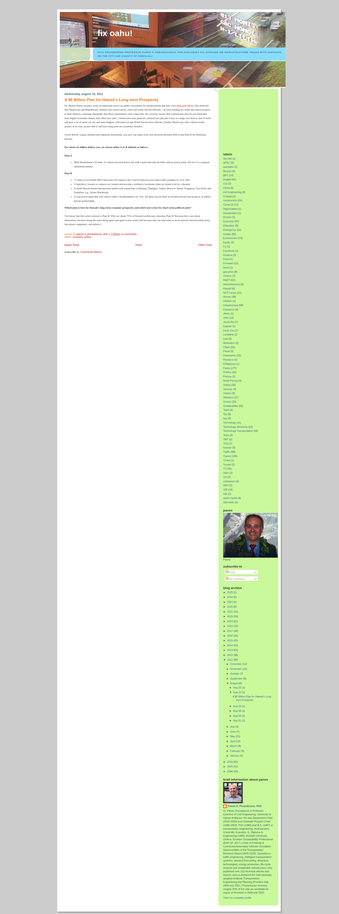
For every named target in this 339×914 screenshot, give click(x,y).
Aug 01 (237, 720)
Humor (227, 296)
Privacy (227, 376)
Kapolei (227, 326)
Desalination (230, 213)
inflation (227, 301)
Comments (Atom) (91, 252)
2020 (230, 616)
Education (228, 225)
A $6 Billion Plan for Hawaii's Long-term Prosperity (111, 100)
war (225, 493)
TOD (226, 443)
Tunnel (227, 464)
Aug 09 (237, 706)
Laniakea (228, 334)
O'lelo (226, 347)
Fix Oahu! (115, 33)
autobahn (228, 166)
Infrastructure (230, 305)
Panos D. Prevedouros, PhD (245, 806)
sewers (227, 393)
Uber (226, 472)
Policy (88, 236)
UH (225, 477)
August (234, 683)
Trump (226, 460)
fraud (226, 267)
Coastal (227, 196)
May (233, 736)
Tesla (226, 435)
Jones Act (228, 322)
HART (226, 280)
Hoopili (227, 288)
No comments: (129, 234)
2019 (230, 621)
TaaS (226, 409)
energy (227, 234)
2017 (230, 631)
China (226, 187)
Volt (225, 489)
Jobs (226, 317)
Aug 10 (237, 692)
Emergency (229, 229)
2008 (230, 771)
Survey (227, 401)
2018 (230, 626)
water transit (230, 498)
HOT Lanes (229, 292)
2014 (230, 645)
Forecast (228, 263)
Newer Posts (72, 244)
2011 (230, 659)
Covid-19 (228, 204)
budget (227, 179)
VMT (226, 485)
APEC (226, 162)
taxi (225, 418)
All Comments (235, 578)
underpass (229, 481)
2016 (230, 635)
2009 (230, 766)
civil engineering (232, 192)
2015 (230, 640)
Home (138, 244)
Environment (230, 238)
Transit (227, 456)
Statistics (228, 397)
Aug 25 (237, 687)
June (233, 731)
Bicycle (227, 171)
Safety (226, 384)
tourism (227, 447)
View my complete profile (237, 897)
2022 (230, 606)
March (234, 746)
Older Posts (205, 244)
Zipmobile (228, 502)
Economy (78, 236)
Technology (229, 422)
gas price (228, 271)
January (235, 755)
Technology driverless (235, 426)
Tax (225, 414)
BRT (225, 175)
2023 (230, 602)
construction (230, 200)
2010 (230, 761)
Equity (226, 242)
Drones (227, 217)
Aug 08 (237, 710)
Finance (227, 255)
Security (227, 389)
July (232, 726)
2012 (230, 655)
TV (224, 468)
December (236, 664)
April (233, 741)
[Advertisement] (252, 118)
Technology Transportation (238, 430)
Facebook (228, 250)
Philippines (229, 363)
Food (226, 259)
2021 (230, 611)
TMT (225, 439)
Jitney (226, 313)
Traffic (226, 451)
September (236, 678)
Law (225, 338)
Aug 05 (237, 715)
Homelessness (231, 284)
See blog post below (182, 105)
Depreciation (230, 208)
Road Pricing (230, 380)
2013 (230, 650)
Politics (227, 372)
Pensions (228, 359)
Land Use (228, 330)
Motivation (229, 343)
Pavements (229, 355)
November (236, 668)
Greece (227, 275)
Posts (230, 572)
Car (225, 183)
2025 (230, 592)
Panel (226, 351)
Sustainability (230, 405)
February (235, 750)
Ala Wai (227, 158)
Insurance (228, 309)
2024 (230, 597)
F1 (224, 246)
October (235, 673)
